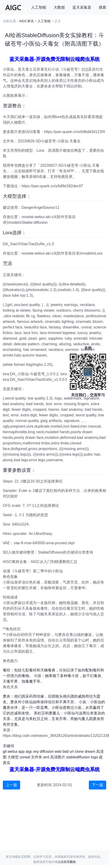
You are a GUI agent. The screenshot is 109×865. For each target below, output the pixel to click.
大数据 (59, 7)
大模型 (13, 757)
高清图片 (57, 757)
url (72, 751)
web (58, 751)
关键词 (8, 746)
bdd (65, 751)
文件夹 (36, 757)
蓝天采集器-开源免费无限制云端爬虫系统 (54, 59)
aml (46, 757)
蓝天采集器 (81, 7)
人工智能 (38, 7)
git (5, 751)
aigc (29, 751)
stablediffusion (78, 757)
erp (36, 751)
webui (13, 751)
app (21, 751)
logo (94, 757)
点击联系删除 (67, 862)
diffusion (47, 751)
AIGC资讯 (26, 21)
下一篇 (97, 785)
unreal (25, 757)
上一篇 (11, 785)
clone (79, 751)
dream (90, 751)
